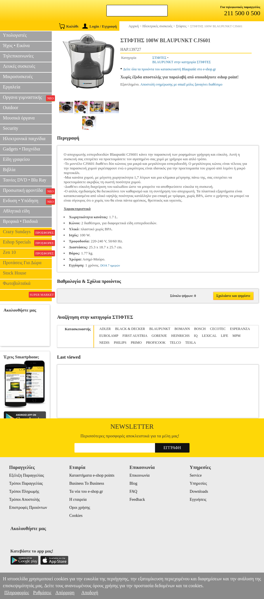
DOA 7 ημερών (110, 265)
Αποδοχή (89, 592)
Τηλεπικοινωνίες (18, 55)
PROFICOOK (156, 343)
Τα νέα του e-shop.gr (86, 491)
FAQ (133, 491)
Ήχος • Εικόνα (16, 45)
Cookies (76, 515)
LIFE (224, 336)
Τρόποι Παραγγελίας (26, 483)
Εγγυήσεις (198, 499)
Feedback (137, 499)
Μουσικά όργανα (19, 117)
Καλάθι (68, 26)
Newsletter (132, 426)
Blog (133, 483)
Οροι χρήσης (79, 507)
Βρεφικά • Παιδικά (20, 221)
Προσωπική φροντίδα (27, 191)
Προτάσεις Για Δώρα (22, 262)
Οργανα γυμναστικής (27, 98)
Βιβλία (9, 169)
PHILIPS (120, 343)
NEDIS (104, 343)
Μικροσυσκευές (18, 76)
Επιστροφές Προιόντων (28, 507)
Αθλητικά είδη (16, 210)
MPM (236, 336)
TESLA (190, 343)
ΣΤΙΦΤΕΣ (159, 58)
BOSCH (200, 329)
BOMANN (182, 329)
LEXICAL (209, 336)
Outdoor (10, 107)
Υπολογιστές (15, 35)
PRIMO (136, 343)
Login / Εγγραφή (99, 26)
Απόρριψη (64, 592)
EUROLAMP (108, 336)
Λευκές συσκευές (19, 66)
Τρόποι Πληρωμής (24, 491)
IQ (196, 336)
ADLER (105, 329)
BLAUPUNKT (159, 329)
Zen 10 (27, 253)
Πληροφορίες (16, 592)
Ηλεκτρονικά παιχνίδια (24, 138)
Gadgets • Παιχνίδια (21, 148)
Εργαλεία (11, 86)
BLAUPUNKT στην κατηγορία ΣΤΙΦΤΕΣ (181, 62)
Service (196, 475)
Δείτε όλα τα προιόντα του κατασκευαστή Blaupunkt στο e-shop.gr (169, 69)
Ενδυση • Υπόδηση (27, 201)
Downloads (199, 491)
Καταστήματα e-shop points (91, 475)
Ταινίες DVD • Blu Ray (24, 179)
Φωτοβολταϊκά (16, 283)
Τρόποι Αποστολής (24, 499)
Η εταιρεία (78, 499)
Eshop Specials (27, 242)
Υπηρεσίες (198, 483)
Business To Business (86, 483)
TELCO (175, 343)
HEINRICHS (180, 336)
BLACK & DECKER (130, 329)
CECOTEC (218, 329)
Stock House (14, 272)
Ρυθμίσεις (42, 592)
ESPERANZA (240, 329)
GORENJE (159, 336)
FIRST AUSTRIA (135, 336)
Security (10, 128)
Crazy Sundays (27, 232)
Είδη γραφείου (16, 159)
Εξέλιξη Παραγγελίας (26, 475)
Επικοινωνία (139, 475)
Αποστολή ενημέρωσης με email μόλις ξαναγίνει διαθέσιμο (181, 84)
